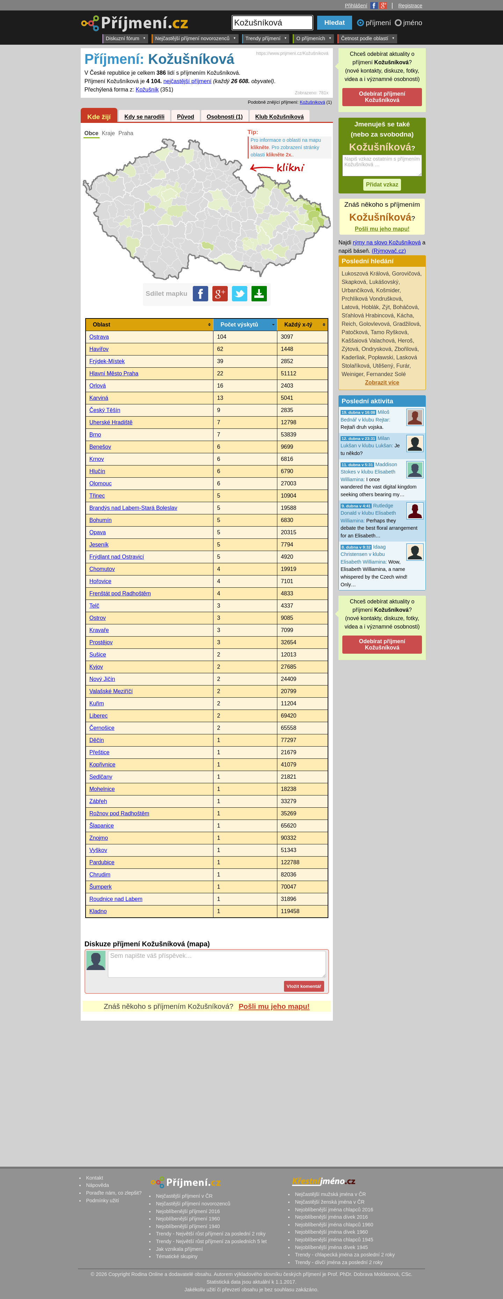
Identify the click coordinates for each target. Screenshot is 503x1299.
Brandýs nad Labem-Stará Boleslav (133, 508)
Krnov (96, 459)
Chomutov (102, 569)
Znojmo (98, 838)
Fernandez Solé (386, 374)
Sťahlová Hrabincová (368, 315)
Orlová (97, 386)
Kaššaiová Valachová (368, 341)
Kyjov (96, 667)
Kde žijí (99, 116)
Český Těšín (105, 410)
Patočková (355, 332)
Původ (185, 117)
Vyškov (98, 850)
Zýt (386, 307)
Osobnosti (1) (225, 117)
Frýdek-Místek (107, 361)
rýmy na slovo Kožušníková (387, 242)
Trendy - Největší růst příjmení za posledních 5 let (211, 1241)
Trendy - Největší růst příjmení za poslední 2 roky (210, 1233)
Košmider (388, 290)
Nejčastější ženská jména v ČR (329, 1202)
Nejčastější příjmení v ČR (184, 1196)
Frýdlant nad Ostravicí (116, 557)
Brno (95, 435)
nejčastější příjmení (187, 81)
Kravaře (99, 630)
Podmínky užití (102, 1200)
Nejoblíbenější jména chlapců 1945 (334, 1239)
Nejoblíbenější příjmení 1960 (188, 1218)
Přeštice (99, 752)
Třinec (97, 496)
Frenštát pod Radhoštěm (120, 593)
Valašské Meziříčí (111, 691)
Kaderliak (353, 357)
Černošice (102, 728)
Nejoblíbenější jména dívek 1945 (331, 1247)
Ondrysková (376, 349)
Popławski (380, 357)
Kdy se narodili (144, 117)
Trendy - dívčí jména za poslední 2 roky (338, 1262)
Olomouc (100, 483)
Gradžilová (406, 324)
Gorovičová (406, 274)
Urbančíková (357, 290)
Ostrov (97, 618)
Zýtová (350, 349)
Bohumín (100, 520)
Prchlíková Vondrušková (372, 299)
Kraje (108, 133)
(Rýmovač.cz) (389, 251)
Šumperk (100, 887)
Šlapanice (101, 826)
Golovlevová (374, 324)
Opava (97, 532)
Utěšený (383, 366)
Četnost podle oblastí (368, 38)
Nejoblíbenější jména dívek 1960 (331, 1232)
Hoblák (370, 307)
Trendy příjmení (266, 38)
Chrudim (99, 875)
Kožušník (147, 90)
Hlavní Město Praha (114, 373)
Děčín (96, 740)
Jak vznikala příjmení (179, 1249)
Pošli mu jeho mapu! (274, 1006)
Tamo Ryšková (389, 332)
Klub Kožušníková (279, 117)
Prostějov (101, 642)
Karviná (98, 398)
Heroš (405, 341)
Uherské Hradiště (111, 422)
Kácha (405, 315)
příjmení (379, 22)
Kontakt (94, 1178)
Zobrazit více (382, 383)
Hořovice (100, 581)
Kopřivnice (102, 765)
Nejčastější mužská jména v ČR (330, 1194)
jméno (412, 22)
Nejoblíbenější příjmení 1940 (188, 1226)
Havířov (99, 349)
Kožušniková (312, 102)
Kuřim (96, 703)
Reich (349, 324)
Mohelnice (102, 789)
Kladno (98, 911)
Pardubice (102, 862)
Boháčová (405, 307)
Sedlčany (100, 777)
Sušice (97, 655)
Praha (125, 133)
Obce (92, 133)
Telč (94, 606)
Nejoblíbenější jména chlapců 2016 (334, 1209)
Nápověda (97, 1185)
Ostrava (99, 337)
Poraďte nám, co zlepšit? (113, 1193)
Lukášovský (384, 282)
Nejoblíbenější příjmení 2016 (188, 1211)
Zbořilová (405, 349)
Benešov (100, 447)
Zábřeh (98, 801)
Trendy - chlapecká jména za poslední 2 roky (345, 1254)
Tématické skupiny (176, 1256)
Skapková (354, 282)
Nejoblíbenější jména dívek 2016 (331, 1217)
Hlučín (97, 471)
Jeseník (99, 545)
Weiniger (352, 374)
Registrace (410, 5)
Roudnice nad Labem (116, 899)
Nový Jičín (102, 679)
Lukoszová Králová (365, 274)
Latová (350, 307)
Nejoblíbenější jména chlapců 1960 (334, 1224)
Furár (402, 366)
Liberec (98, 716)
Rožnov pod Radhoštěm (119, 813)
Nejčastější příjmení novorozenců (195, 38)
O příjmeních (313, 38)
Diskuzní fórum (126, 38)
